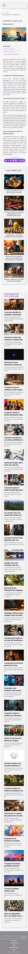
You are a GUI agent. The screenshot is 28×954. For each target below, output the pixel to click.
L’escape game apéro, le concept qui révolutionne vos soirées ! (14, 640)
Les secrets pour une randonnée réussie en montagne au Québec (12, 515)
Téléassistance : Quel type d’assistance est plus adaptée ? (14, 236)
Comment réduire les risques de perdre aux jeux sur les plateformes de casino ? (14, 214)
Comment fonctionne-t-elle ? (9, 51)
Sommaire (7, 46)
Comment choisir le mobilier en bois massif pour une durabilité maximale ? (13, 391)
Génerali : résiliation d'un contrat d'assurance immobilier (14, 280)
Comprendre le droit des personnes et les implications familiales (13, 665)
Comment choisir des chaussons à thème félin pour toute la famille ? (13, 339)
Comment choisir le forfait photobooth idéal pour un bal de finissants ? (13, 416)
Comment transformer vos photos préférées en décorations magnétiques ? (13, 441)
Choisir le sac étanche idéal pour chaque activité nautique (12, 740)
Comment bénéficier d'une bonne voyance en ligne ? (14, 191)
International (14, 943)
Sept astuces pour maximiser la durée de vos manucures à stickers (14, 364)
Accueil (2, 13)
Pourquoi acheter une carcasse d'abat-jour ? (12, 764)
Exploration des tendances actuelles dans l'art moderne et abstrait (12, 842)
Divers (7, 13)
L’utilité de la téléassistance (9, 49)
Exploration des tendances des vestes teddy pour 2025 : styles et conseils (13, 691)
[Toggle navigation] (4, 5)
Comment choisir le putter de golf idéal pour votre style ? (13, 490)
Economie (14, 940)
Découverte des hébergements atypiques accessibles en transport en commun (14, 591)
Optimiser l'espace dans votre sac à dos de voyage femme (13, 465)
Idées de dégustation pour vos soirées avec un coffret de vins (13, 916)
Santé (14, 945)
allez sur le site (13, 80)
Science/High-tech (14, 947)
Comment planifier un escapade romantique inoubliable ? (12, 314)
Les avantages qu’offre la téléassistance (11, 54)
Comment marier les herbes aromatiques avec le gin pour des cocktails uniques (14, 792)
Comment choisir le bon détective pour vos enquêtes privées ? (13, 540)
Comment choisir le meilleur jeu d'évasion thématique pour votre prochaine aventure (13, 716)
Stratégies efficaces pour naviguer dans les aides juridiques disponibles (13, 615)
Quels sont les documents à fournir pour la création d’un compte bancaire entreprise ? (14, 258)
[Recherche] (12, 937)
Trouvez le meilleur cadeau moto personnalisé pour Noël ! (13, 891)
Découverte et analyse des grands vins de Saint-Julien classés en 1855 (14, 815)
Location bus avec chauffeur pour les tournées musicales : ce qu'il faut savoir (13, 566)
